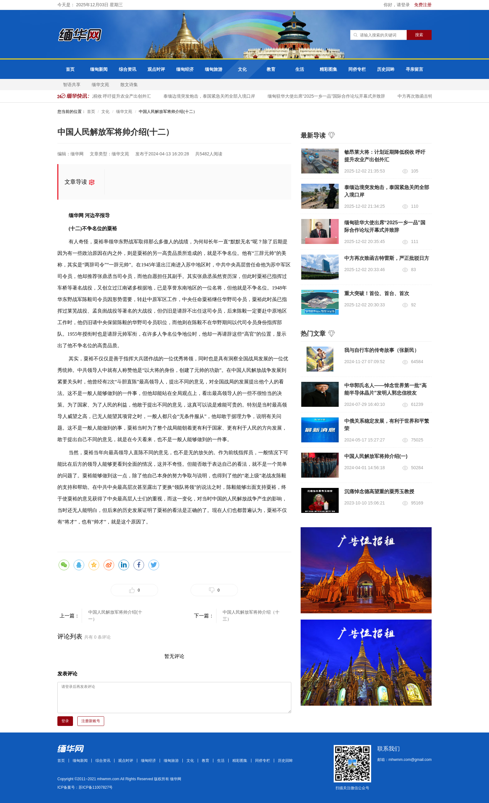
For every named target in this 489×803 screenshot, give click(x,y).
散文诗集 (129, 84)
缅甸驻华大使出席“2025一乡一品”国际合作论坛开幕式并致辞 (327, 96)
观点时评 (156, 69)
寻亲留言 (414, 69)
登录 (65, 721)
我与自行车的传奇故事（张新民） (381, 350)
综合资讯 (127, 69)
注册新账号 (90, 721)
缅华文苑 (100, 84)
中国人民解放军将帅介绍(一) (376, 456)
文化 (242, 69)
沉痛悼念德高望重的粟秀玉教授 (379, 491)
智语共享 (71, 84)
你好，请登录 (397, 4)
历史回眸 (386, 69)
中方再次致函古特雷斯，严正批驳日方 (386, 258)
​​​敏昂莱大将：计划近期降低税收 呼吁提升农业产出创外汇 (97, 96)
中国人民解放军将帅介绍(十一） (115, 615)
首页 (70, 69)
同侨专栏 (357, 69)
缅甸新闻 (99, 69)
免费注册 (423, 4)
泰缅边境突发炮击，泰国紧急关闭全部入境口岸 (210, 96)
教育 (271, 69)
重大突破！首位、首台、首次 (376, 293)
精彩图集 (328, 69)
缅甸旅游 (213, 69)
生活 (299, 69)
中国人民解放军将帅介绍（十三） (251, 615)
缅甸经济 (185, 69)
